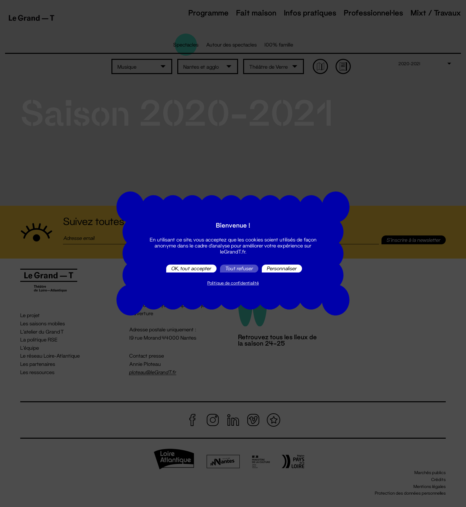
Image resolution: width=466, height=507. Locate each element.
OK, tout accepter (191, 269)
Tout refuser (239, 269)
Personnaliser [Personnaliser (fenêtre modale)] (282, 269)
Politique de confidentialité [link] (233, 282)
